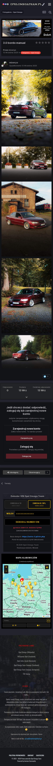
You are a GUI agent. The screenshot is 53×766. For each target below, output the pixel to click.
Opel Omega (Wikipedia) (26, 652)
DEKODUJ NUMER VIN (27, 522)
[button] (19, 576)
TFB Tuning (26, 674)
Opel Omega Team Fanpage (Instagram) (26, 669)
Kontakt (31, 755)
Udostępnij (12, 472)
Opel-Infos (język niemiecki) (26, 661)
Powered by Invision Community (26, 761)
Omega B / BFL (39, 504)
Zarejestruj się (26, 438)
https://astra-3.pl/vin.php (33, 536)
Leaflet (46, 616)
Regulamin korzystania (28, 530)
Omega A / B (16, 504)
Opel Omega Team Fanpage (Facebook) (26, 665)
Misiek (35, 548)
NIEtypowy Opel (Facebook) (26, 656)
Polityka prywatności (17, 755)
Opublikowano (23, 66)
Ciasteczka (40, 755)
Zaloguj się (26, 456)
